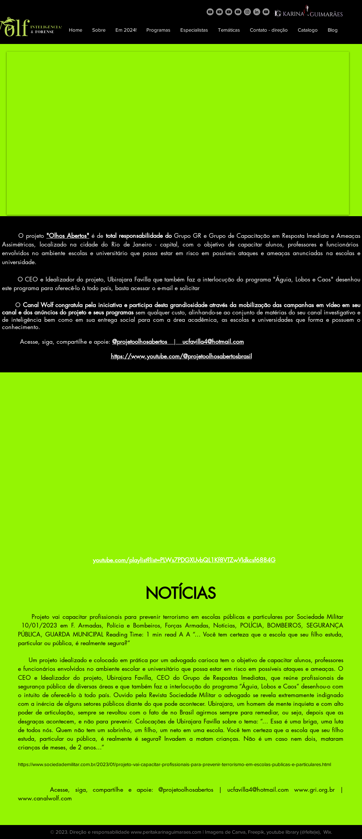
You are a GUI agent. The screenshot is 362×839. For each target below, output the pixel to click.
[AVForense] (266, 11)
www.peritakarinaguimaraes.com (166, 832)
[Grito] (219, 11)
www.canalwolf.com (45, 798)
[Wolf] (210, 11)
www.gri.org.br (314, 789)
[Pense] (238, 11)
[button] (98, 30)
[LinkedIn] (256, 11)
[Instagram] (247, 11)
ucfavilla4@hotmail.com (258, 789)
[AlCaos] (228, 11)
